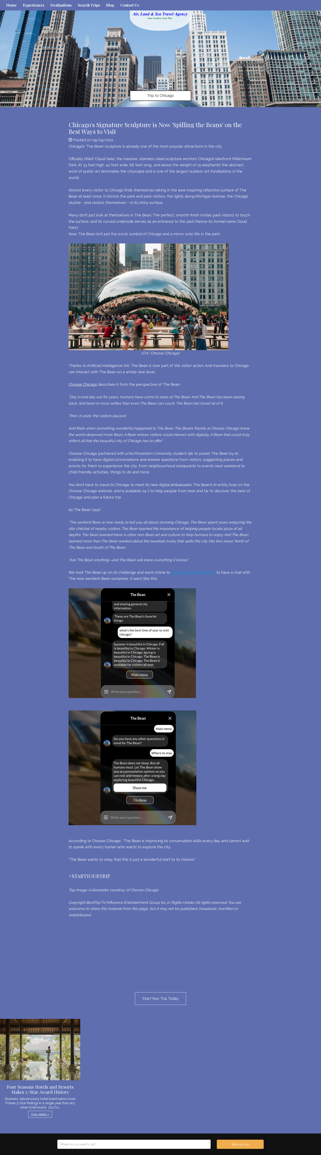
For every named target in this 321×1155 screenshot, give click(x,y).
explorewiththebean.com (193, 572)
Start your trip (240, 1144)
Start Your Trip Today (160, 998)
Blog (110, 5)
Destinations (61, 5)
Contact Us (129, 5)
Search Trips (89, 5)
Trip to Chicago (160, 95)
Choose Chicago (83, 384)
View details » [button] (40, 1114)
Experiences (33, 5)
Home (11, 5)
